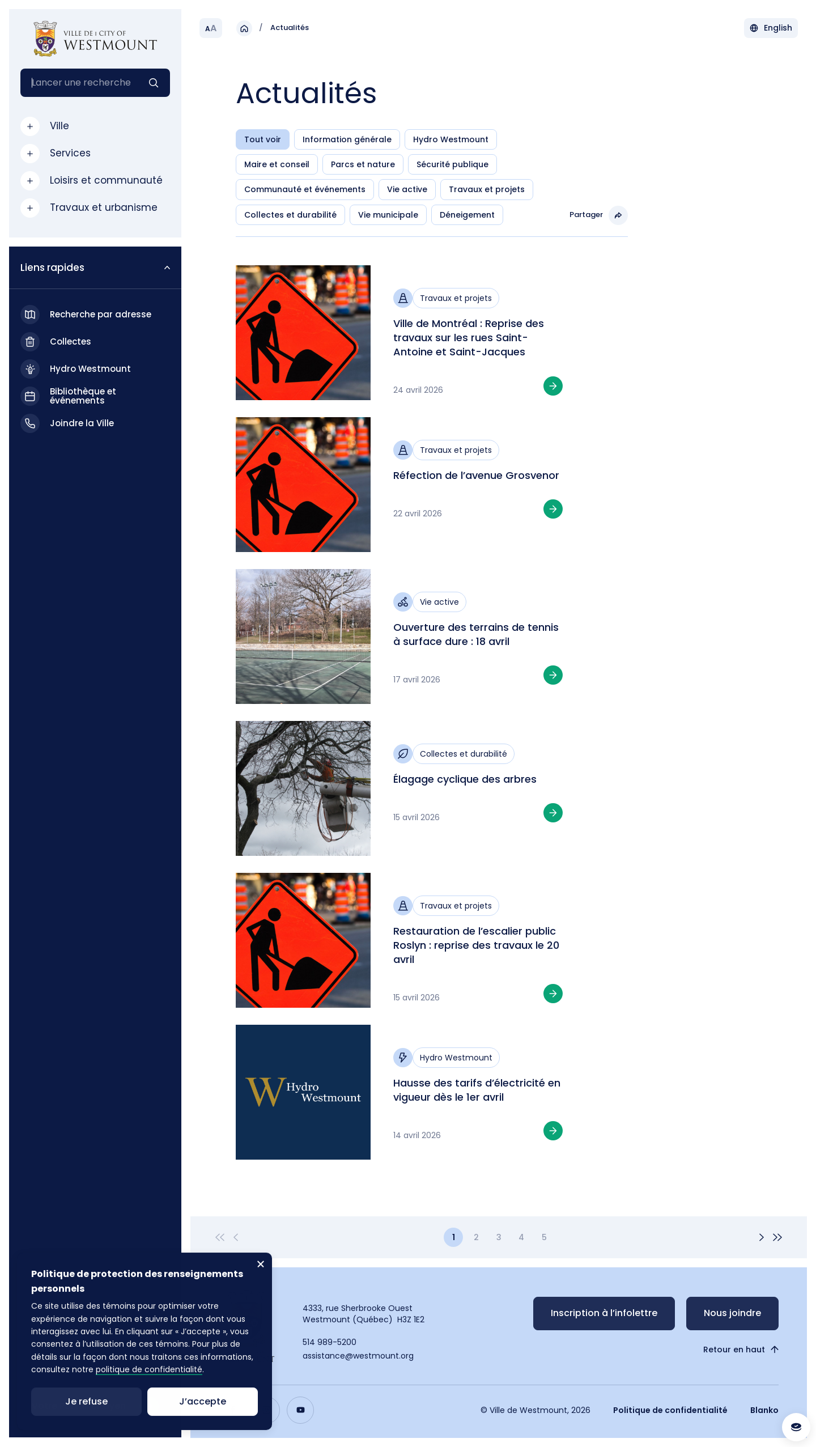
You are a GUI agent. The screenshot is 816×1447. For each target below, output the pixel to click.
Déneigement (467, 214)
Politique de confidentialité (670, 1410)
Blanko (764, 1410)
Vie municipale (388, 214)
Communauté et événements (305, 189)
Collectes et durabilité (290, 214)
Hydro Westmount (450, 139)
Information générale (347, 139)
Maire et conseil (276, 164)
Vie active (407, 189)
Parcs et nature (363, 164)
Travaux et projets (487, 189)
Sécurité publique (452, 164)
